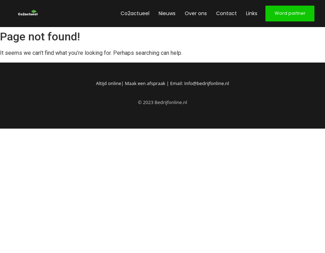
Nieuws (167, 13)
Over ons (196, 13)
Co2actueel (135, 13)
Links (251, 13)
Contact (226, 13)
